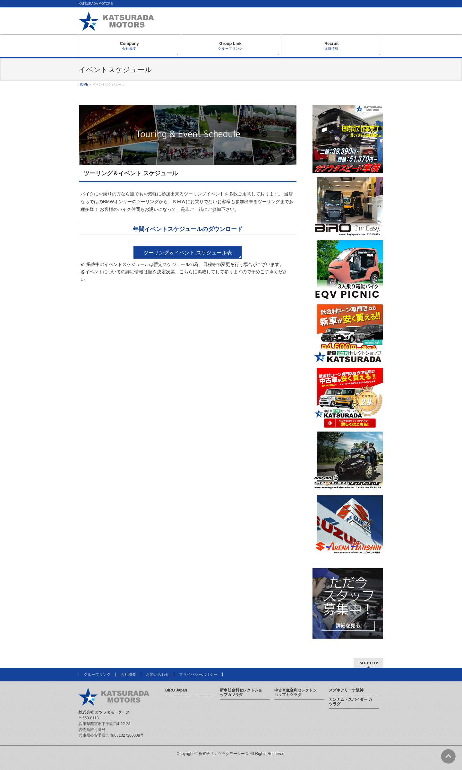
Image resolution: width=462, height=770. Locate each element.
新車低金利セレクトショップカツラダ (241, 692)
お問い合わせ (157, 674)
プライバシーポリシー (198, 674)
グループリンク (97, 674)
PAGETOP (368, 663)
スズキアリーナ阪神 (346, 690)
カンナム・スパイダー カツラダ (350, 701)
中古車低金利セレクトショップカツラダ (295, 692)
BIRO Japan (176, 690)
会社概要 (128, 674)
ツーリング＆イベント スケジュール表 (187, 252)
